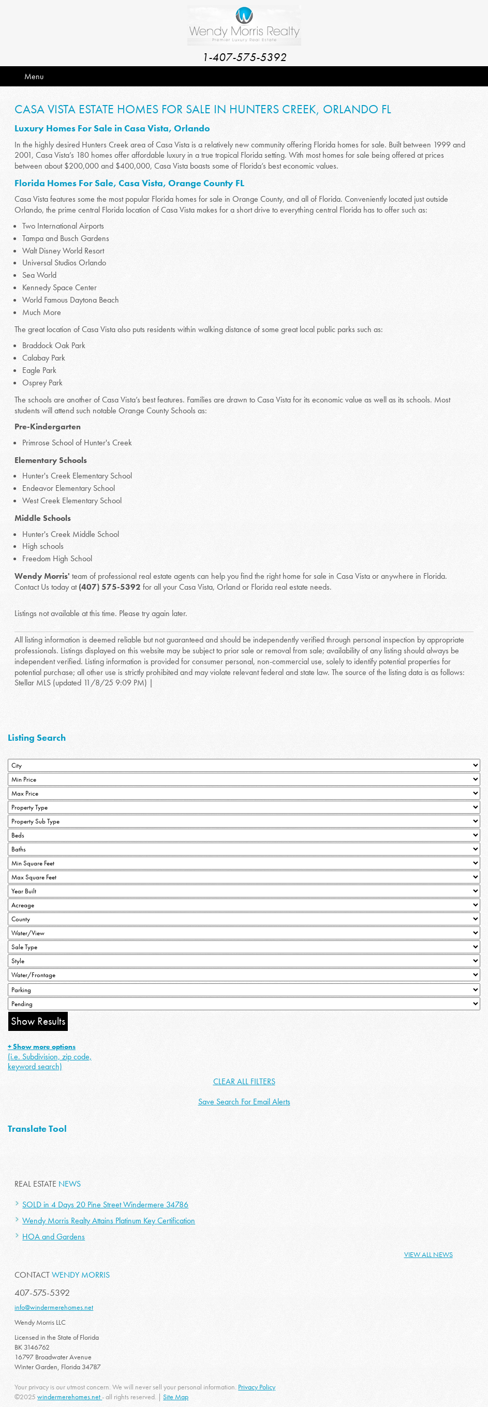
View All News (428, 1254)
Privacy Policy (256, 1386)
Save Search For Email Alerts (244, 1101)
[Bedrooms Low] (244, 835)
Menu (33, 76)
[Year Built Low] (244, 891)
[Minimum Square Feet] (244, 863)
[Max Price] (244, 793)
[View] (244, 932)
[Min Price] (244, 779)
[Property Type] (244, 807)
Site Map (175, 1396)
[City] (244, 765)
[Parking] (244, 989)
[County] (244, 918)
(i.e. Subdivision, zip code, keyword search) (50, 1057)
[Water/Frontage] (244, 974)
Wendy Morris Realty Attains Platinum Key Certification (108, 1220)
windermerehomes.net (69, 1396)
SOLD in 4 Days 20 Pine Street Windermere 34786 (105, 1204)
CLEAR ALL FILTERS (244, 1081)
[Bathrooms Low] (244, 849)
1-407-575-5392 (244, 57)
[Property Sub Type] (244, 821)
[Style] (244, 960)
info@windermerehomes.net (53, 1307)
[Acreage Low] (244, 905)
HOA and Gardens (53, 1236)
